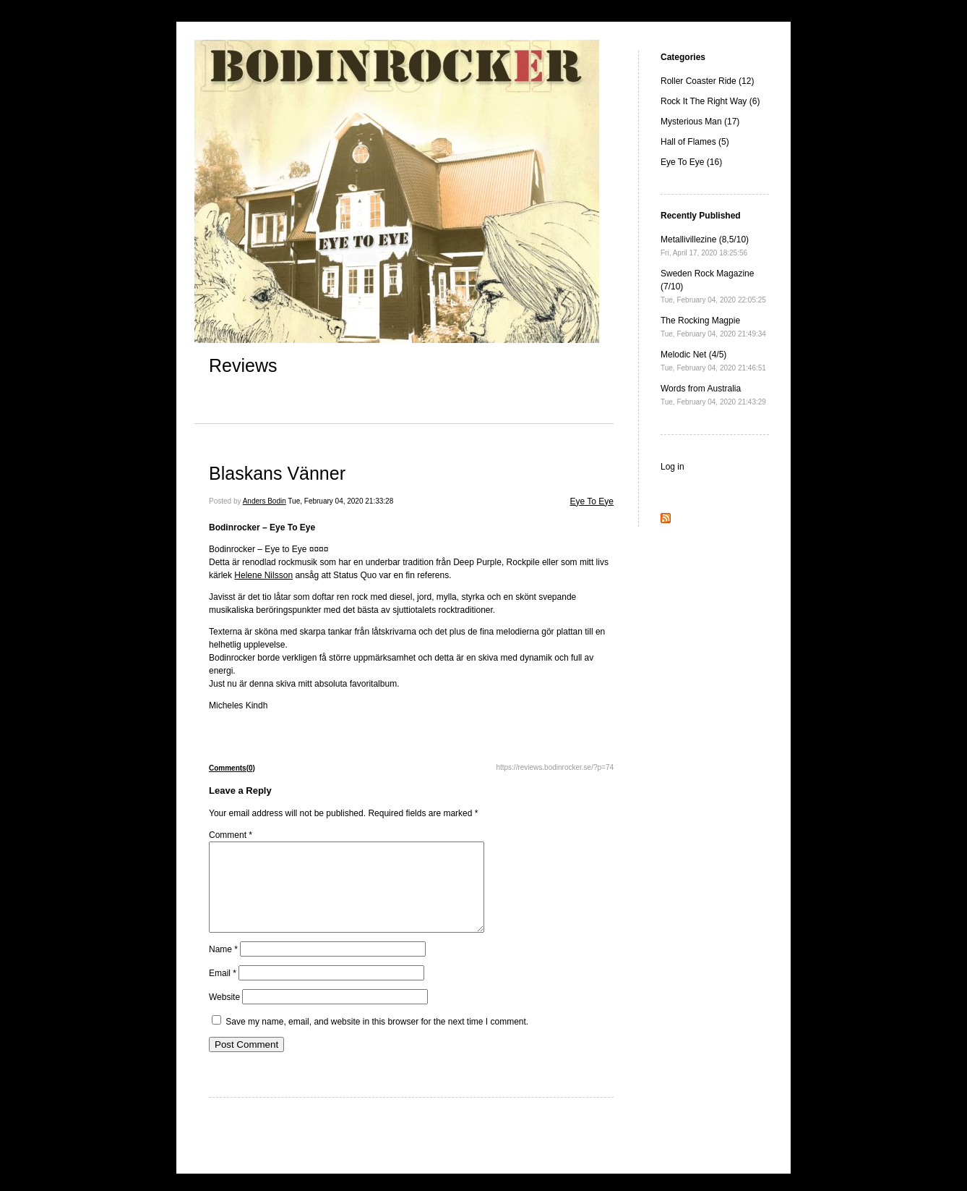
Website (224, 1014)
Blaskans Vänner (277, 473)
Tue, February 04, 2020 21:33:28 (340, 501)
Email (222, 991)
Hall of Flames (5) (695, 142)
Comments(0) (232, 768)
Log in (672, 467)
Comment (230, 835)
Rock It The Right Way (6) (710, 101)
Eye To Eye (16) (691, 162)
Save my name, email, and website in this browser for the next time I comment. (376, 1039)
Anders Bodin (264, 501)
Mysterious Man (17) (700, 121)
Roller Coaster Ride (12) (707, 81)
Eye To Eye (592, 501)
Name (223, 967)
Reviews (243, 365)
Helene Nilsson (263, 575)
